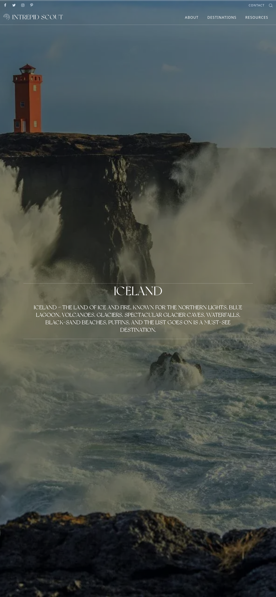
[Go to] (5, 4)
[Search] (271, 4)
